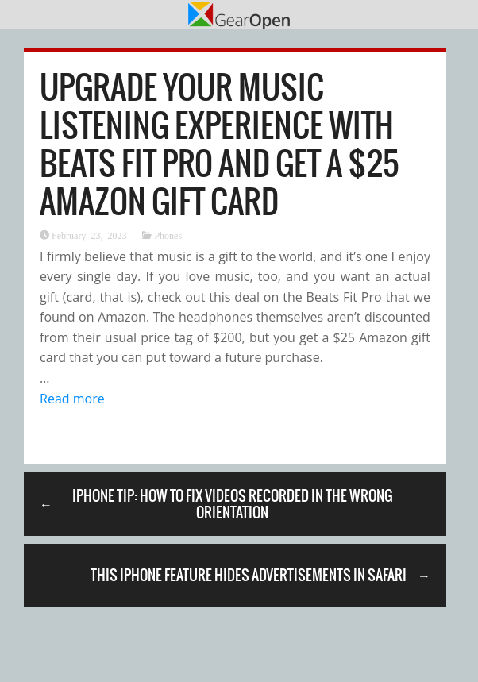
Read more (72, 398)
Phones (168, 235)
